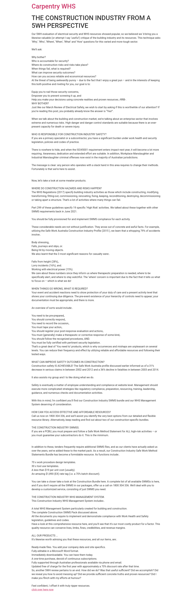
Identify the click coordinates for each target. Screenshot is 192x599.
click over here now (42, 589)
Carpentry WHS (54, 6)
